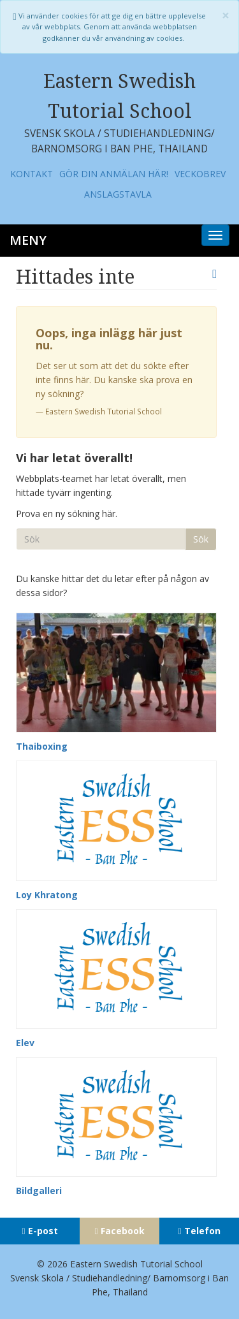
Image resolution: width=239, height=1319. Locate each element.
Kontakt (31, 174)
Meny (28, 240)
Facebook (123, 1231)
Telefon (202, 1231)
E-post (43, 1231)
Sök (200, 539)
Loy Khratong (47, 895)
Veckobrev (200, 174)
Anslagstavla (118, 194)
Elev (25, 1043)
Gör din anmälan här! (113, 174)
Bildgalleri (39, 1190)
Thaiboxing (42, 746)
